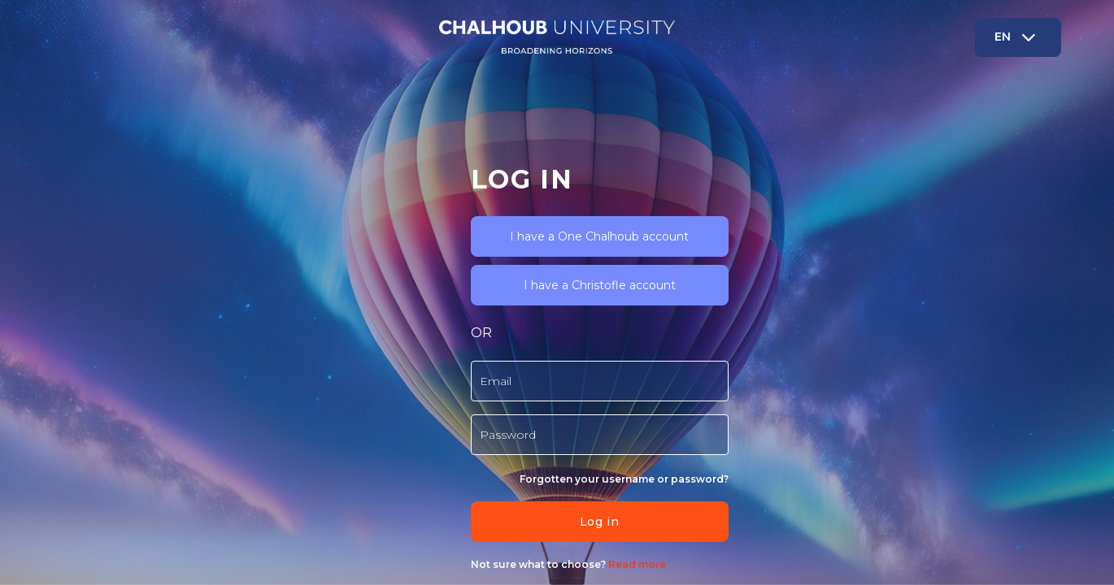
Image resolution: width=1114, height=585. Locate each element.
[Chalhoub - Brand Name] (557, 37)
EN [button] (1024, 36)
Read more (298, 496)
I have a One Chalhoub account (262, 168)
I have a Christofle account (262, 217)
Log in (261, 453)
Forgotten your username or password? (286, 411)
